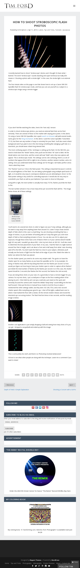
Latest (41, 30)
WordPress (55, 560)
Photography (27, 563)
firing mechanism (27, 139)
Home (7, 563)
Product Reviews (49, 563)
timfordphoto (22, 30)
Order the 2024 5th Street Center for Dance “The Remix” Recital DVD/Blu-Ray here (40, 491)
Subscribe (9, 428)
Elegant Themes (35, 560)
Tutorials (58, 30)
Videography (37, 563)
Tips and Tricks (49, 30)
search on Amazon (48, 136)
